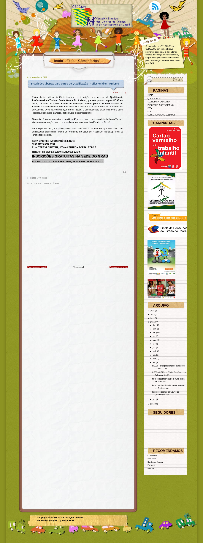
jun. (154, 348)
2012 (152, 318)
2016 (152, 311)
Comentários (88, 61)
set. (154, 336)
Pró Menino (152, 465)
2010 (152, 404)
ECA (149, 112)
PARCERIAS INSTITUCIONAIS (161, 105)
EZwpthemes (68, 520)
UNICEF (151, 469)
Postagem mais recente (37, 267)
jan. (154, 399)
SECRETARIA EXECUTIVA (159, 102)
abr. (154, 355)
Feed (70, 61)
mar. (154, 359)
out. (154, 333)
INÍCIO (150, 95)
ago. (154, 340)
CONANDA (152, 456)
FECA (150, 108)
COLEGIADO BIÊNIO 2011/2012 (161, 115)
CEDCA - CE (58, 517)
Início (58, 61)
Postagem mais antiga (119, 267)
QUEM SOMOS (154, 99)
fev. (154, 362)
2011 (152, 322)
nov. (154, 329)
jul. (154, 344)
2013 (152, 314)
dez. (154, 325)
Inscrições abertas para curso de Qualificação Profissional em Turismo (75, 83)
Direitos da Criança (155, 462)
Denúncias (152, 459)
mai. (154, 351)
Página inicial (78, 267)
